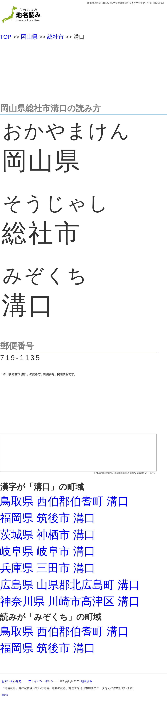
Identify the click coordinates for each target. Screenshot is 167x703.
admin (5, 695)
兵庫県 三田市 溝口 (47, 568)
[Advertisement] (83, 70)
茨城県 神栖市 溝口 (47, 534)
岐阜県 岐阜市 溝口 (47, 551)
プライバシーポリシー (42, 681)
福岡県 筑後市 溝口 (47, 518)
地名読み (86, 681)
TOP (5, 37)
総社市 (55, 37)
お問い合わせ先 (11, 681)
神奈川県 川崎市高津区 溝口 (70, 601)
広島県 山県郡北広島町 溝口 (70, 584)
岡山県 (29, 37)
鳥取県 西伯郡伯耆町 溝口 (64, 501)
